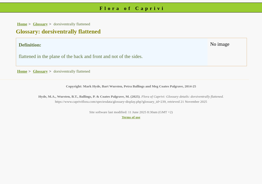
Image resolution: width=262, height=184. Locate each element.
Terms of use (131, 117)
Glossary (40, 24)
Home (22, 24)
